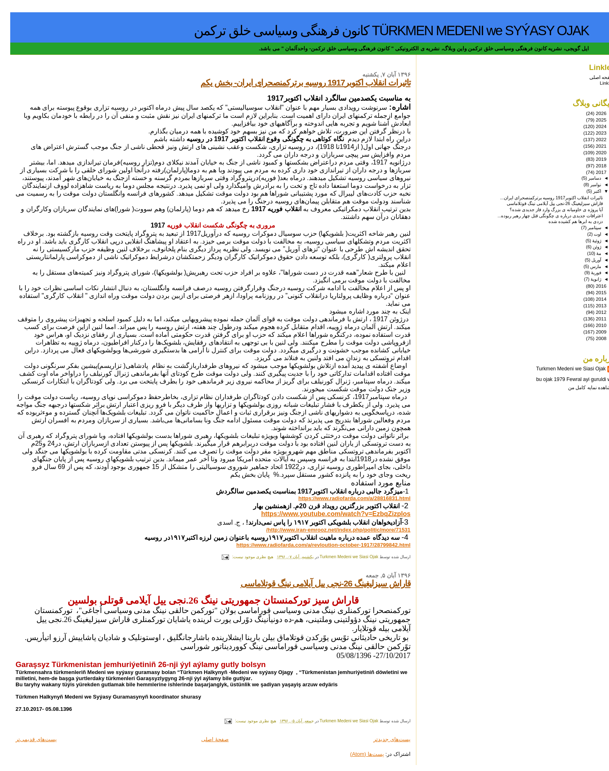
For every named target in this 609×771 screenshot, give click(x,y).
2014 (590, 299)
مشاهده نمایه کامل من (581, 387)
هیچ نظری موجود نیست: (242, 557)
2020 (590, 152)
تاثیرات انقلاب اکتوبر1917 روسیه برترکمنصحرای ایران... (541, 197)
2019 (590, 159)
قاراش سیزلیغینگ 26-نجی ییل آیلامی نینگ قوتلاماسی (315, 583)
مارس (585, 266)
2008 (590, 338)
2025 (590, 119)
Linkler (596, 83)
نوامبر (585, 184)
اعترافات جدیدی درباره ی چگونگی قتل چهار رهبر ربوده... (540, 215)
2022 (590, 139)
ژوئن (586, 246)
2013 (590, 305)
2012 (590, 312)
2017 (590, 172)
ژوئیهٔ (586, 240)
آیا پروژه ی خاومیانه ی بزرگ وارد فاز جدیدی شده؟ (545, 209)
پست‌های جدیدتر (381, 739)
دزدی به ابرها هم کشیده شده (565, 221)
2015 (590, 292)
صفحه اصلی (591, 77)
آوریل (585, 259)
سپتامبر (583, 227)
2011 (590, 318)
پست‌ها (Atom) (357, 754)
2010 (590, 325)
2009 (590, 331)
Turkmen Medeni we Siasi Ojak (561, 369)
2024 (590, 126)
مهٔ (588, 253)
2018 (590, 165)
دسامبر (584, 178)
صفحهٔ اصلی (204, 739)
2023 (590, 132)
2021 (590, 146)
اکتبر (586, 191)
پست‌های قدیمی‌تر (26, 739)
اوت (586, 234)
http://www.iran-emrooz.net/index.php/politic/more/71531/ (328, 530)
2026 (590, 113)
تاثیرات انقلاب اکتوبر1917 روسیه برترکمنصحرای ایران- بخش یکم (295, 82)
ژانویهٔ (585, 279)
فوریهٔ (585, 272)
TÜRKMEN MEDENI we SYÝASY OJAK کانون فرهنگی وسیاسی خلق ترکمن (381, 30)
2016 (590, 286)
